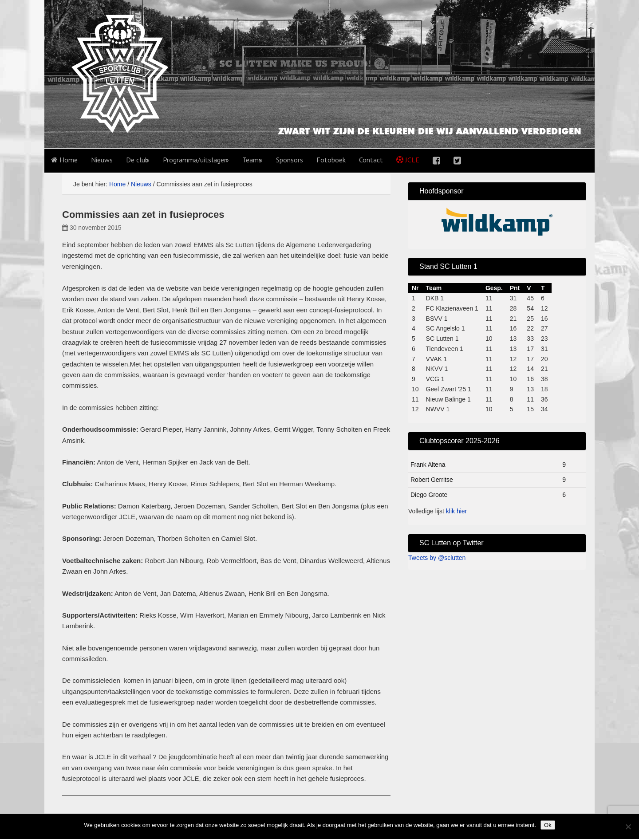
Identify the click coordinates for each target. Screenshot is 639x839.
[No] (627, 826)
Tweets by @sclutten (436, 557)
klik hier (456, 511)
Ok (548, 825)
